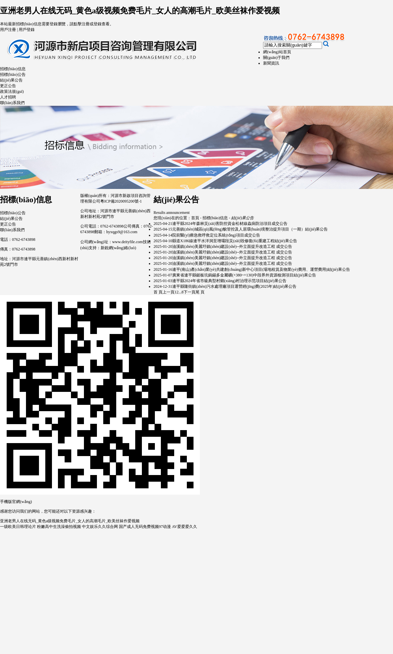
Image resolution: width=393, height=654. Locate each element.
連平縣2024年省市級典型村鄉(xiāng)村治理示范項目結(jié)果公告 (229, 280)
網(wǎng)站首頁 (277, 52)
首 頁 (158, 292)
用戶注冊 (8, 29)
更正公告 (8, 85)
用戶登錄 (27, 29)
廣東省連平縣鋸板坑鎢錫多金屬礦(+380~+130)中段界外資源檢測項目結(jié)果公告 (244, 275)
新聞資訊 (271, 63)
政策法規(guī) (12, 91)
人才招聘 (8, 97)
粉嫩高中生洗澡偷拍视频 (59, 526)
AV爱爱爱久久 (184, 526)
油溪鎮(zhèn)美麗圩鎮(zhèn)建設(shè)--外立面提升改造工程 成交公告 (232, 246)
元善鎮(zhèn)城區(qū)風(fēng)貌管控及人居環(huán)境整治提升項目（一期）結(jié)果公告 (250, 229)
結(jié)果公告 (11, 80)
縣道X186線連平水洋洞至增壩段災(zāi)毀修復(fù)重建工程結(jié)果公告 (234, 241)
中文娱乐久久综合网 (100, 526)
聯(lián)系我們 (12, 102)
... (180, 292)
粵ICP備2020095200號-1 (121, 201)
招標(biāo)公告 (13, 74)
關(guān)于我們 (276, 57)
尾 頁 (200, 292)
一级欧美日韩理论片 (18, 526)
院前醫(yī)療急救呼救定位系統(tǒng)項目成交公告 (216, 235)
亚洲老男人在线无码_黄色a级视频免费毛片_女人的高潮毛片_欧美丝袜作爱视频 (140, 10)
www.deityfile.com (127, 242)
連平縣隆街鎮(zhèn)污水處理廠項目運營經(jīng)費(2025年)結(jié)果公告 (234, 286)
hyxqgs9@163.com (121, 232)
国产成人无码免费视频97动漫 (145, 526)
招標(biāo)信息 (13, 69)
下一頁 (190, 292)
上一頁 (169, 292)
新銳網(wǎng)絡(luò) (118, 247)
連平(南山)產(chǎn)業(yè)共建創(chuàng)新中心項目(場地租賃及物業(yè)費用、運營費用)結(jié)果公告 (261, 269)
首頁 (195, 218)
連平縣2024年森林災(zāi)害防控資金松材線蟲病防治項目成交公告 (229, 223)
